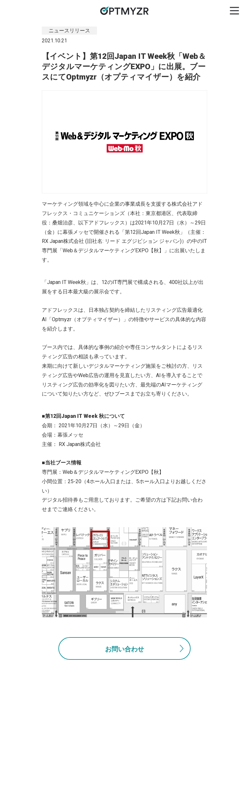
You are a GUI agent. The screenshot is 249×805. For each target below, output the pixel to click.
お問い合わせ (124, 649)
